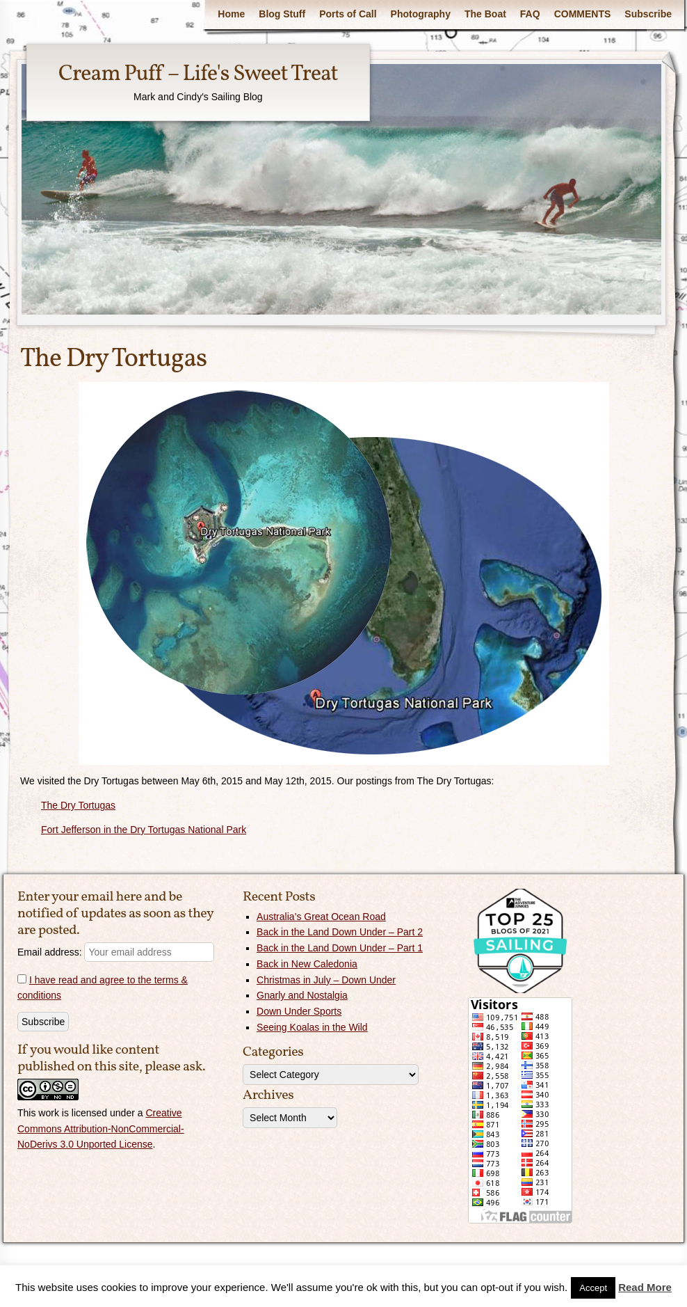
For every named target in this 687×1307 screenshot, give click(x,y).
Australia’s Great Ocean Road (321, 916)
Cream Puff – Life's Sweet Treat (198, 74)
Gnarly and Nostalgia (302, 995)
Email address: (115, 952)
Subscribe (648, 13)
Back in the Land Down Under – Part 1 (340, 947)
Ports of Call (347, 13)
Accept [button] (593, 1288)
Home (231, 13)
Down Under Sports (299, 1011)
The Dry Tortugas (78, 805)
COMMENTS (582, 13)
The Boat (485, 13)
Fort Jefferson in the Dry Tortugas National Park (143, 829)
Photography (421, 13)
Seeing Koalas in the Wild (312, 1027)
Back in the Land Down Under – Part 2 (340, 931)
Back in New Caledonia (307, 963)
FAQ (530, 13)
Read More (645, 1287)
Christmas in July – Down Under (326, 979)
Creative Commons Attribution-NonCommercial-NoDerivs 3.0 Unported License (100, 1128)
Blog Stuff (282, 13)
